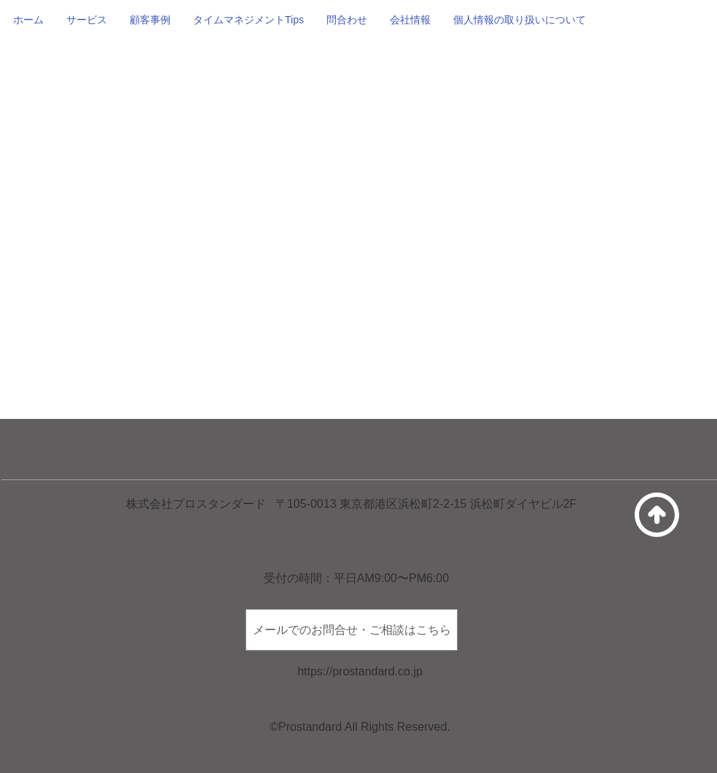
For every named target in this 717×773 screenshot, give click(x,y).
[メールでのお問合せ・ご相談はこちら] (352, 630)
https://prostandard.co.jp (360, 671)
